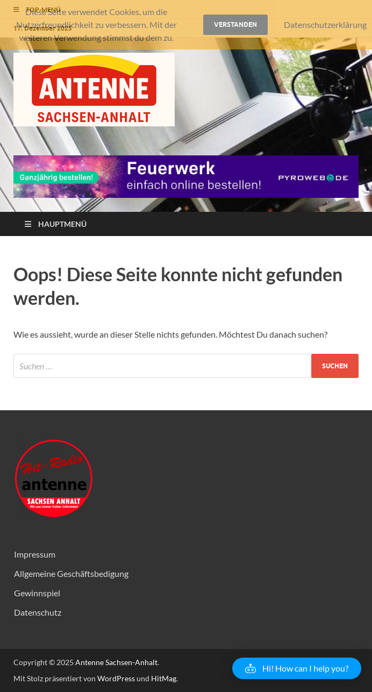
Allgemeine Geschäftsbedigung (71, 573)
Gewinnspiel (37, 593)
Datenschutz (37, 612)
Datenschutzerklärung (325, 24)
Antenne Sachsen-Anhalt (116, 662)
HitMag (163, 678)
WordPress (116, 678)
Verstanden (235, 24)
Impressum (34, 554)
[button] (296, 668)
